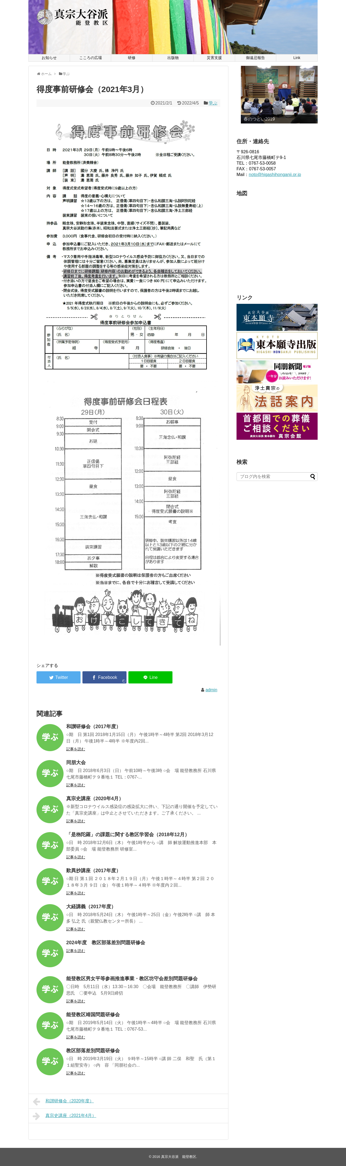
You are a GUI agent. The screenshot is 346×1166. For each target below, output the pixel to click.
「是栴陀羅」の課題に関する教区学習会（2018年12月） (127, 834)
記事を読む (75, 749)
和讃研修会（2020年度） (63, 1101)
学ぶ (213, 103)
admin (211, 690)
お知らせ (49, 58)
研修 (131, 58)
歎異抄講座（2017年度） (93, 870)
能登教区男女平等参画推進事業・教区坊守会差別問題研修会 (132, 978)
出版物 (173, 58)
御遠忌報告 (255, 58)
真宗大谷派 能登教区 (178, 1157)
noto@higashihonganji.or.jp (275, 174)
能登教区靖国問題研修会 (93, 1014)
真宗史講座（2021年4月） (64, 1116)
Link (296, 58)
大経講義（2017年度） (91, 906)
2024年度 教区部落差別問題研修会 (105, 942)
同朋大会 (76, 762)
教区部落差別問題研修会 (93, 1050)
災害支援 (214, 58)
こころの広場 (90, 58)
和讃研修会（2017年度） (93, 726)
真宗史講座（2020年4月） (95, 798)
